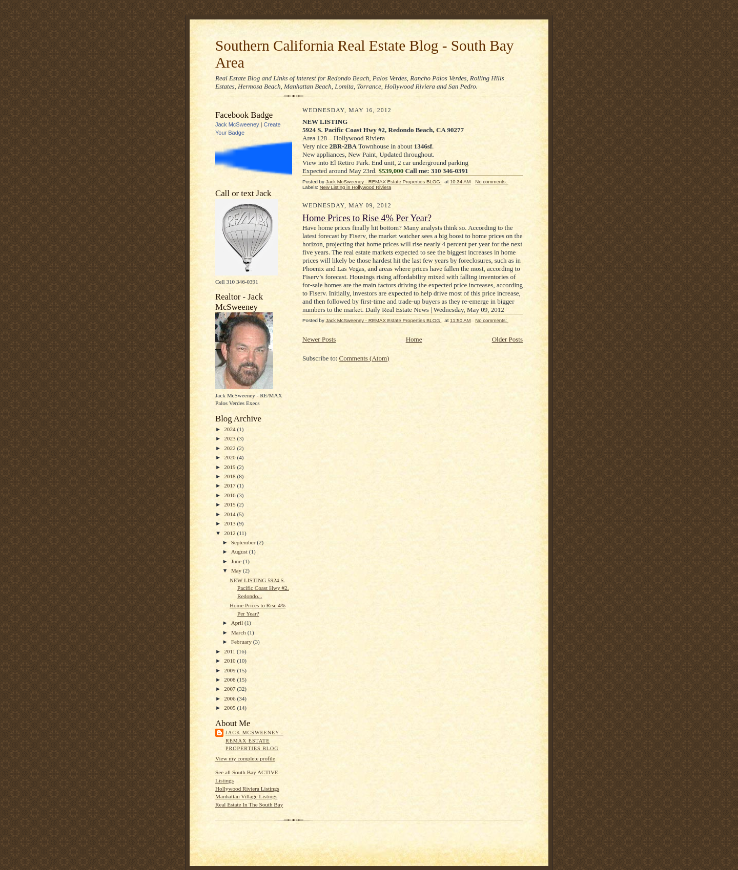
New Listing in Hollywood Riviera (355, 187)
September (244, 542)
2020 (230, 457)
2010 (230, 660)
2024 (230, 429)
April (237, 623)
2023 (230, 438)
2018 (230, 476)
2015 (230, 504)
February (242, 642)
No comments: (491, 181)
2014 (230, 514)
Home (414, 339)
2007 (230, 689)
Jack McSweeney (237, 124)
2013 (230, 523)
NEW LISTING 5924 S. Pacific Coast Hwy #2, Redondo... (259, 588)
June (237, 561)
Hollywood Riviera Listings (247, 789)
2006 (230, 698)
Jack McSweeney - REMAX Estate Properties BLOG (254, 740)
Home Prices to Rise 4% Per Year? (367, 218)
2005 (230, 708)
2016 (230, 495)
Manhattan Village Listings (246, 796)
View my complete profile (245, 758)
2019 (230, 467)
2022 (230, 448)
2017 (230, 485)
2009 (230, 670)
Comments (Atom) (364, 358)
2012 (230, 533)
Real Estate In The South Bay (249, 804)
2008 (230, 679)
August (240, 551)
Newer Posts (319, 339)
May (237, 570)
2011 (230, 651)
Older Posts (507, 339)
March (239, 632)
